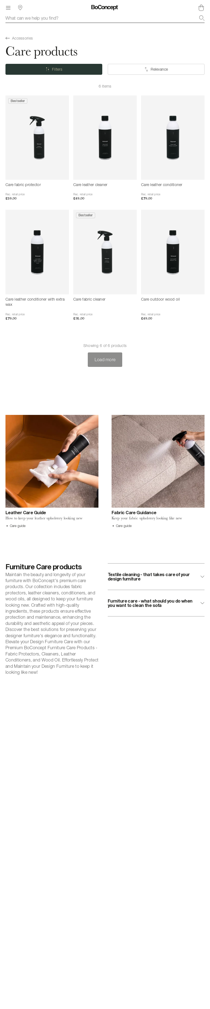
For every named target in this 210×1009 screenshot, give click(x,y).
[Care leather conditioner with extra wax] (37, 252)
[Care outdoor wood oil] (173, 252)
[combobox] (105, 18)
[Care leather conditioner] (173, 137)
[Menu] (8, 8)
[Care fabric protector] (37, 137)
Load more (105, 359)
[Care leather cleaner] (105, 137)
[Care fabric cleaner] (105, 252)
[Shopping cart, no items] (201, 8)
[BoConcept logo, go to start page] (105, 8)
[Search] (202, 18)
